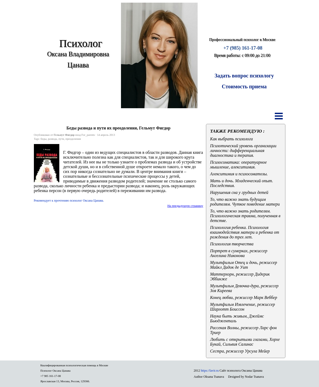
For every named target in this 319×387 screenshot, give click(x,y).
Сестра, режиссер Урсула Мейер (240, 351)
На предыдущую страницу (185, 206)
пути (61, 138)
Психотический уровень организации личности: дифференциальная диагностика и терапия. (243, 151)
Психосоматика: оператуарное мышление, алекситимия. (238, 164)
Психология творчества (232, 244)
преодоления (73, 138)
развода (52, 138)
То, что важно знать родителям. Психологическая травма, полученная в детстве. (245, 216)
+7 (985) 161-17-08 (242, 48)
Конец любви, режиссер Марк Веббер (243, 297)
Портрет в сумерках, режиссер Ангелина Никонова (238, 253)
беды (43, 138)
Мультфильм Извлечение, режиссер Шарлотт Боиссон (242, 306)
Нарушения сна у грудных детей (239, 192)
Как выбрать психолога (231, 139)
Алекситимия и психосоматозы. (239, 174)
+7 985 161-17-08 (51, 376)
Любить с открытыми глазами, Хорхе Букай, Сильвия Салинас (245, 341)
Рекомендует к (69, 200)
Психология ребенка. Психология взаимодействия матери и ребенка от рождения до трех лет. (244, 232)
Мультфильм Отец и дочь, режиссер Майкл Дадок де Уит (243, 264)
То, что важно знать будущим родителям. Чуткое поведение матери (245, 201)
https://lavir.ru (210, 370)
